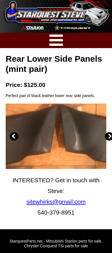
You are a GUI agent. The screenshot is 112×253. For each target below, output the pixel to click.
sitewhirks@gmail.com (56, 201)
